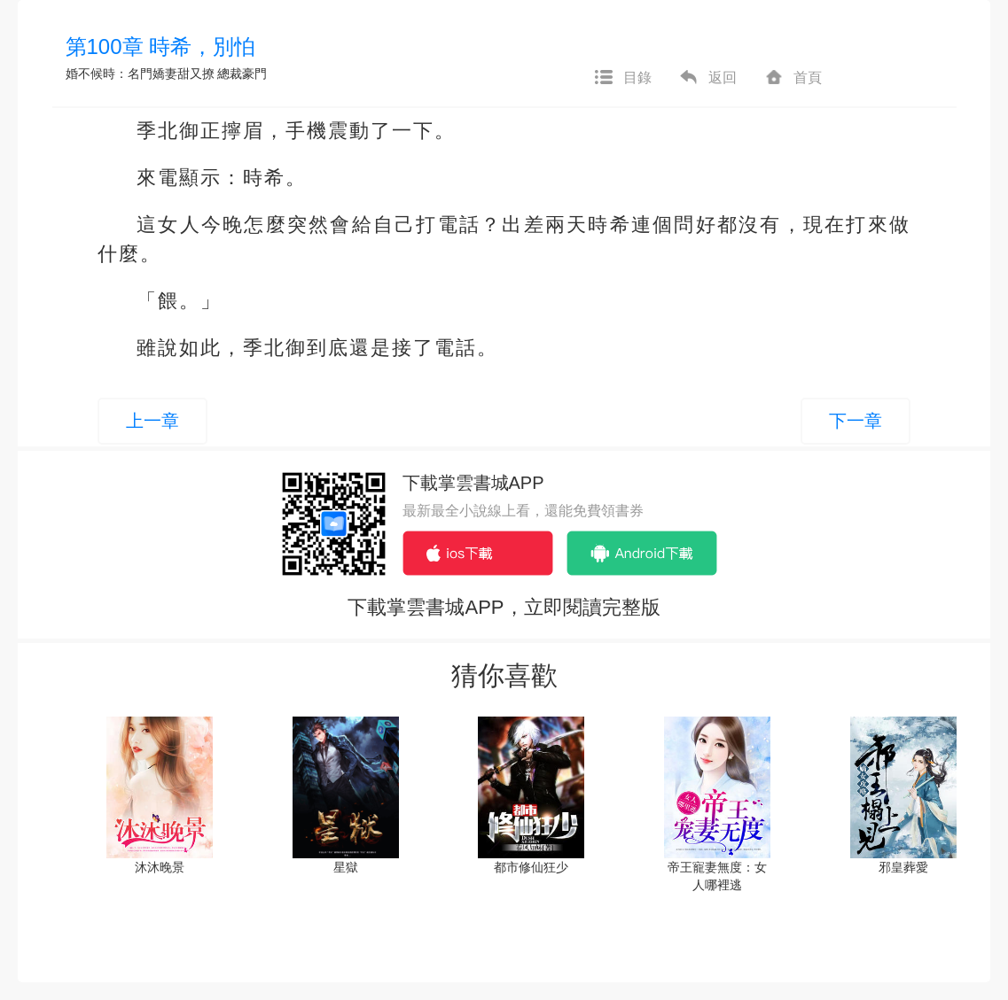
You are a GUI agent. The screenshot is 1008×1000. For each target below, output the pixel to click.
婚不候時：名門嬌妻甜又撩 (140, 73)
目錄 (622, 78)
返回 (707, 78)
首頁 (792, 78)
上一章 (152, 420)
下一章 (855, 420)
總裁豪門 (242, 73)
